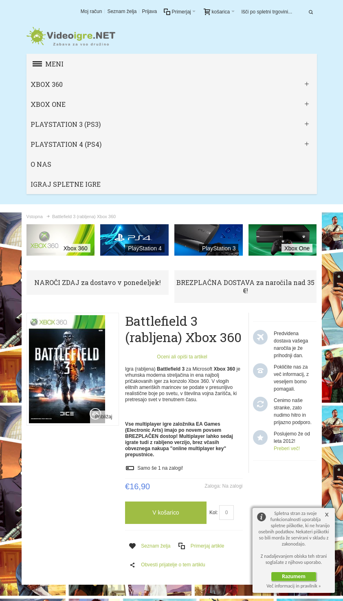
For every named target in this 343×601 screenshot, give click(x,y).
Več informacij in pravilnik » (293, 586)
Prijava (149, 11)
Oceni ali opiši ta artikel (182, 357)
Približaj (103, 417)
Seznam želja (121, 11)
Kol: (213, 512)
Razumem (294, 576)
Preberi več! (287, 448)
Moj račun (91, 11)
